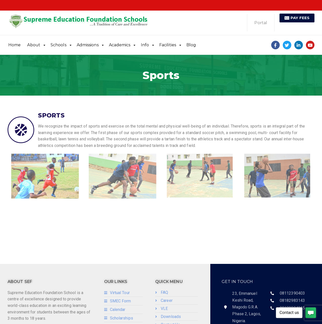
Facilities (167, 45)
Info (145, 45)
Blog (191, 45)
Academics (120, 45)
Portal (260, 22)
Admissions (88, 45)
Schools (58, 45)
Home (14, 45)
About (33, 45)
